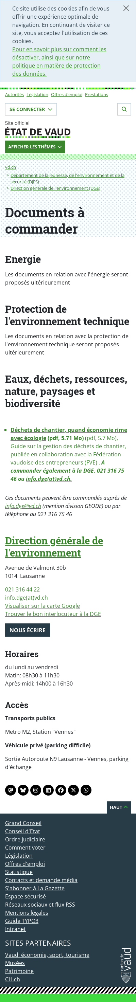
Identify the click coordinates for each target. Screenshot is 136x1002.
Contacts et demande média (41, 880)
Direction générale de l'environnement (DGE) (55, 188)
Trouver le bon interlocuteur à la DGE (53, 614)
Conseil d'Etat (22, 831)
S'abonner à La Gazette (35, 888)
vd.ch (10, 167)
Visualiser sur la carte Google (42, 605)
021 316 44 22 (22, 589)
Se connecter (31, 109)
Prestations (96, 94)
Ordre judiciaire (25, 839)
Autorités (14, 94)
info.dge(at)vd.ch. (49, 478)
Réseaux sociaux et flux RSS (40, 904)
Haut (119, 807)
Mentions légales (26, 912)
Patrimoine (19, 971)
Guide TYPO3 (21, 921)
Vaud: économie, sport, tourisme (47, 955)
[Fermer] (126, 8)
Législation (37, 94)
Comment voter (25, 847)
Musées (15, 963)
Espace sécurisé (25, 896)
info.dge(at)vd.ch (26, 597)
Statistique (19, 872)
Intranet (15, 929)
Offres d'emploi (66, 94)
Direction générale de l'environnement (54, 546)
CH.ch (12, 979)
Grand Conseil (23, 823)
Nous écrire (28, 630)
